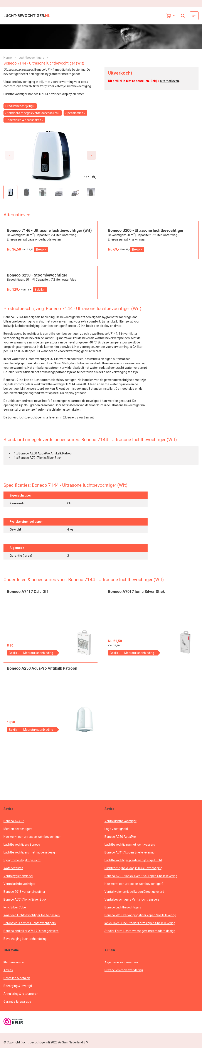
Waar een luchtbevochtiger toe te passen (31, 919)
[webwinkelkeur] (13, 1026)
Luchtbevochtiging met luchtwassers (129, 848)
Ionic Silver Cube (14, 911)
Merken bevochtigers (17, 833)
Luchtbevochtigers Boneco (21, 848)
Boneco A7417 (13, 825)
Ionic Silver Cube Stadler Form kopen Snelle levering (139, 927)
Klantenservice (13, 966)
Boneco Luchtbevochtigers (122, 911)
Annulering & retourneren (20, 998)
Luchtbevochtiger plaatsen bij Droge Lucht (133, 864)
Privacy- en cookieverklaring (123, 974)
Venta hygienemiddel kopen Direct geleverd (134, 896)
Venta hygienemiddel (18, 880)
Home (7, 57)
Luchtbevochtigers (31, 57)
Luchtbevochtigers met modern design (30, 856)
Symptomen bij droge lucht (21, 864)
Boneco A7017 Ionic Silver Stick (24, 903)
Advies (8, 974)
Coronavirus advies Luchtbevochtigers (29, 927)
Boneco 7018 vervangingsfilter (24, 896)
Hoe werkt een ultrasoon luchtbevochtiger (32, 841)
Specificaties (75, 113)
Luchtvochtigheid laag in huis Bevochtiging (133, 872)
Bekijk (41, 280)
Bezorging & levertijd (17, 990)
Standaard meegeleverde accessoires (32, 113)
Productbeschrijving (20, 106)
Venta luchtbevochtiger (19, 888)
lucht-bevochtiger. (26, 16)
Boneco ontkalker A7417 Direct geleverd (31, 935)
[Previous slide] (9, 155)
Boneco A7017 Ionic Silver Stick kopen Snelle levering (140, 880)
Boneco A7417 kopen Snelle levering (129, 856)
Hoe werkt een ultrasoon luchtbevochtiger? (133, 888)
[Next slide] (91, 155)
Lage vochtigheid (116, 833)
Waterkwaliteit (13, 872)
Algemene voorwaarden (121, 966)
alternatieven (169, 81)
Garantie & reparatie (17, 1005)
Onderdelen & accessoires (24, 120)
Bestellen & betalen (16, 982)
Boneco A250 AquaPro (120, 841)
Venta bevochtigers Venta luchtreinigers (132, 903)
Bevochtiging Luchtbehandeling (25, 943)
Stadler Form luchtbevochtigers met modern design (139, 935)
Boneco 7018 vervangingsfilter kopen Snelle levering (140, 919)
